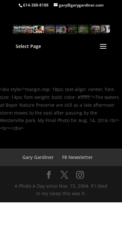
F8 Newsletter (77, 157)
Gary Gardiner (38, 157)
